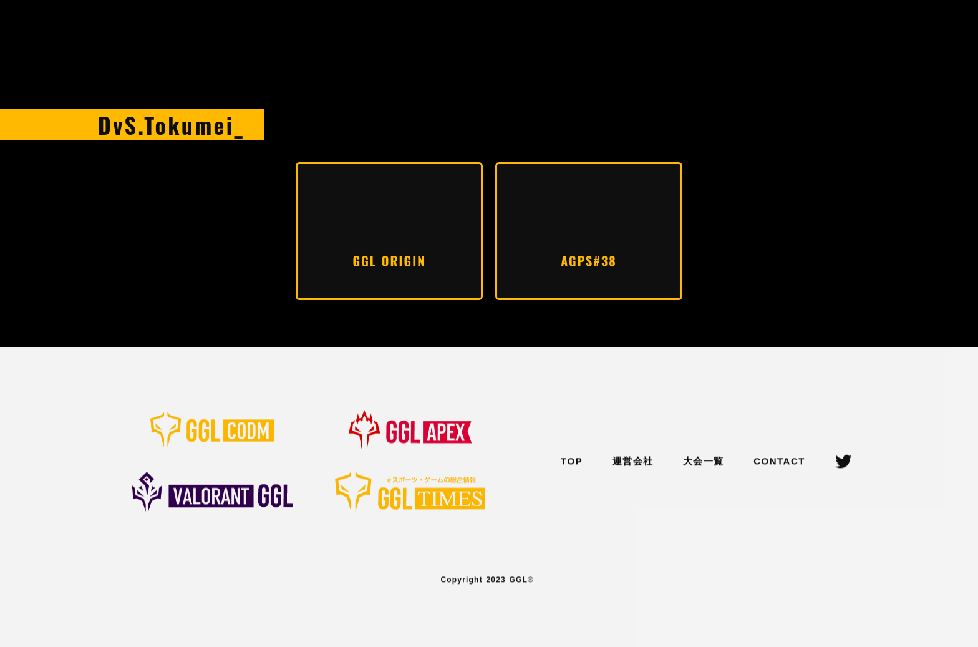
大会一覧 (703, 462)
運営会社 (633, 462)
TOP (572, 462)
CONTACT (779, 462)
